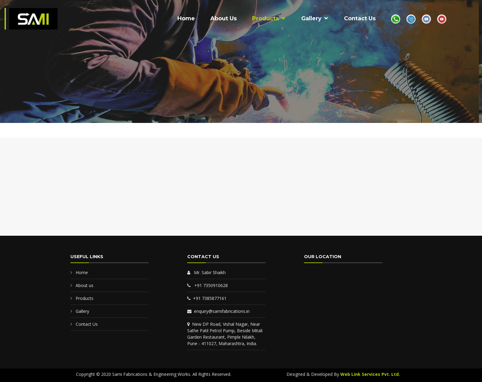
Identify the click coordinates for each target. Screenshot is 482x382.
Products (265, 18)
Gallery (311, 18)
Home (186, 18)
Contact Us (360, 18)
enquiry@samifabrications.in (218, 311)
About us (84, 285)
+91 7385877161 (207, 298)
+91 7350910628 (207, 285)
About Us (223, 18)
